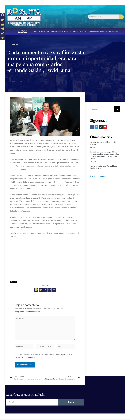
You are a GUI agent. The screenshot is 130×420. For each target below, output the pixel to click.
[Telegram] (2, 28)
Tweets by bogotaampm (99, 176)
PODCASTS (104, 31)
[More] (54, 290)
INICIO (36, 31)
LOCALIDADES (79, 31)
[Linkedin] (45, 290)
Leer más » (93, 147)
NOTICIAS (42, 31)
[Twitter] (41, 290)
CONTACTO (113, 31)
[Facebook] (36, 290)
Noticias (14, 44)
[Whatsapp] (49, 290)
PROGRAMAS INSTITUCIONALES (60, 31)
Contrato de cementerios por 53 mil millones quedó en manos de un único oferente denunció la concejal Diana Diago (104, 155)
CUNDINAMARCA (93, 31)
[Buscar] (121, 16)
